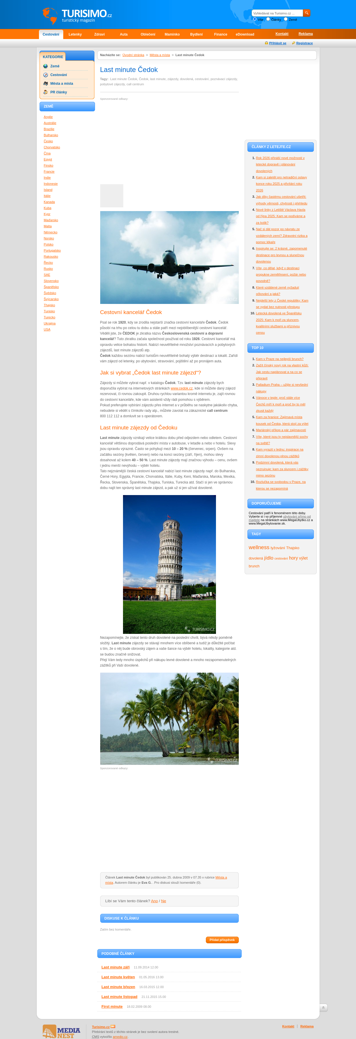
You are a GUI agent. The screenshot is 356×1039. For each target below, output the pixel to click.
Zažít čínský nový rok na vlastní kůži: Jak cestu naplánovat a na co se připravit (282, 371)
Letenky (75, 34)
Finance (220, 34)
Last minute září (116, 967)
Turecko (49, 317)
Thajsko (292, 548)
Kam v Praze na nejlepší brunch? (280, 359)
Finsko (48, 165)
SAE (47, 274)
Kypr (47, 214)
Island (48, 189)
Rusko (48, 268)
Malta (48, 226)
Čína (47, 153)
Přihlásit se (277, 43)
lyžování (278, 548)
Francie (49, 171)
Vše (260, 19)
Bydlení (196, 34)
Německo (50, 232)
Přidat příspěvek (222, 940)
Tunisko (49, 311)
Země (293, 19)
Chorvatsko (52, 147)
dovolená (256, 558)
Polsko (49, 244)
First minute (112, 1006)
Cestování (51, 34)
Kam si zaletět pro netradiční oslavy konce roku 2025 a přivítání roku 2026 (281, 184)
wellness (259, 547)
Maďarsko (51, 220)
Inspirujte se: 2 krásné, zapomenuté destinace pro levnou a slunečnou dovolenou (281, 255)
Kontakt (281, 34)
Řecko (48, 262)
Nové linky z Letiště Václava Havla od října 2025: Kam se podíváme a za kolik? (280, 216)
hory (293, 558)
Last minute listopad (119, 996)
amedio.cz (120, 1036)
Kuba (47, 208)
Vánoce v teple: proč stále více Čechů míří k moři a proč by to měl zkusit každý (280, 404)
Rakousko (51, 256)
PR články (59, 92)
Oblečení (148, 34)
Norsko (49, 238)
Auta (124, 34)
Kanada (49, 202)
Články (276, 19)
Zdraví (99, 34)
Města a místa (160, 55)
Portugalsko (52, 250)
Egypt (48, 159)
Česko (48, 141)
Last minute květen (118, 977)
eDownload (245, 34)
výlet (303, 558)
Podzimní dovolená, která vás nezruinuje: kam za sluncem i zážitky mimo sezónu (282, 469)
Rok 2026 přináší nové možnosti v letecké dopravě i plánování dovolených (280, 164)
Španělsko (51, 287)
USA (47, 329)
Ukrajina (50, 323)
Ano (154, 901)
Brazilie (49, 129)
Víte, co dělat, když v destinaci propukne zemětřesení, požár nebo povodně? (281, 274)
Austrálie (50, 123)
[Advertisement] (148, 142)
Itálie (47, 196)
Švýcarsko (51, 299)
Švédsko (50, 293)
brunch (254, 566)
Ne (163, 901)
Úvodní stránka (133, 55)
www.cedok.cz (182, 388)
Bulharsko (51, 135)
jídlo (268, 558)
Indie (47, 177)
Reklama (306, 34)
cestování (281, 558)
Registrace (304, 43)
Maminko (172, 34)
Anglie (48, 117)
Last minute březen (118, 987)
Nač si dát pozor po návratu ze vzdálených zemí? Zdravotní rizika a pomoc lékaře (281, 235)
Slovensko (51, 281)
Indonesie (51, 183)
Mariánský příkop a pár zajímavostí (281, 430)
